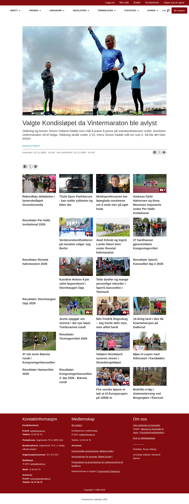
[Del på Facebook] (154, 152)
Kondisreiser (152, 2)
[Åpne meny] (168, 10)
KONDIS (151, 10)
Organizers (114, 471)
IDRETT (14, 10)
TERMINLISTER (105, 10)
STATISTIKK (130, 10)
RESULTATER (79, 10)
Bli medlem (179, 10)
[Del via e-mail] (164, 152)
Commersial (103, 471)
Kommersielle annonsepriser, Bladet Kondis (92, 451)
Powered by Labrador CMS (94, 499)
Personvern (138, 443)
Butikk (137, 2)
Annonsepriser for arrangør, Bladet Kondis (91, 456)
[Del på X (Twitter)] (159, 152)
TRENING (33, 10)
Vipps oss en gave (174, 2)
